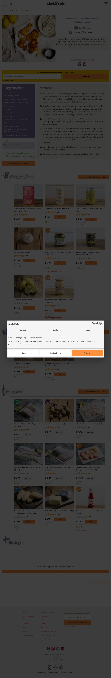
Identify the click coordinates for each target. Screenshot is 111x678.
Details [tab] (55, 330)
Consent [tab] (23, 330)
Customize (55, 353)
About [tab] (88, 330)
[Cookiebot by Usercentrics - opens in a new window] (93, 323)
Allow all (87, 353)
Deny (24, 353)
